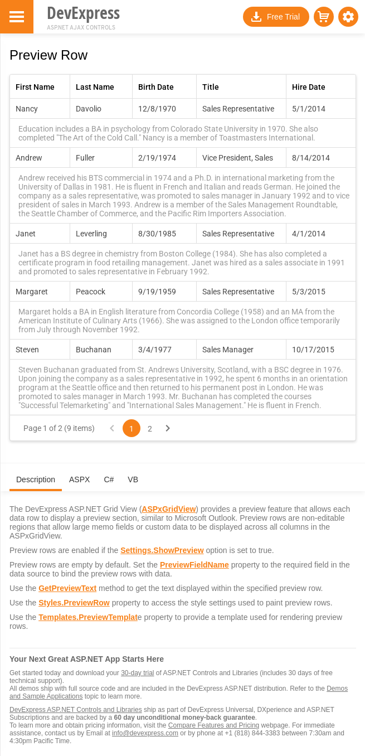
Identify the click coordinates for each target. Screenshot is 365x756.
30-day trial (137, 673)
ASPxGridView (169, 509)
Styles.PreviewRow (74, 602)
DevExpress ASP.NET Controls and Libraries (75, 710)
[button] (348, 17)
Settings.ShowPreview (161, 550)
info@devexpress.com (145, 733)
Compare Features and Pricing (213, 725)
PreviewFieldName (194, 564)
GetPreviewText (67, 588)
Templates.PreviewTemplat (88, 617)
